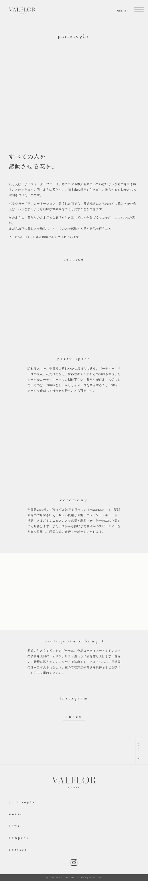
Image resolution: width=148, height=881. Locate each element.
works (16, 814)
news (14, 826)
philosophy (22, 802)
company (19, 838)
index (74, 716)
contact (18, 850)
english (122, 11)
